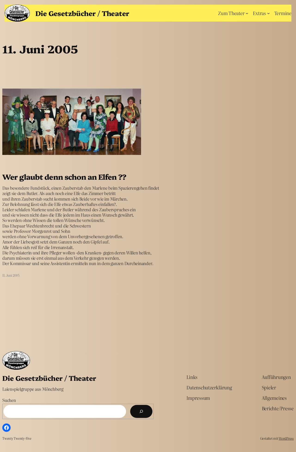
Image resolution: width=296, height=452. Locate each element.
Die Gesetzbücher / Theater (82, 13)
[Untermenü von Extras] (268, 13)
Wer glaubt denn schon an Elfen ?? (64, 177)
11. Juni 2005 (10, 275)
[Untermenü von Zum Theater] (247, 13)
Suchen (9, 400)
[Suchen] (141, 411)
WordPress (286, 438)
